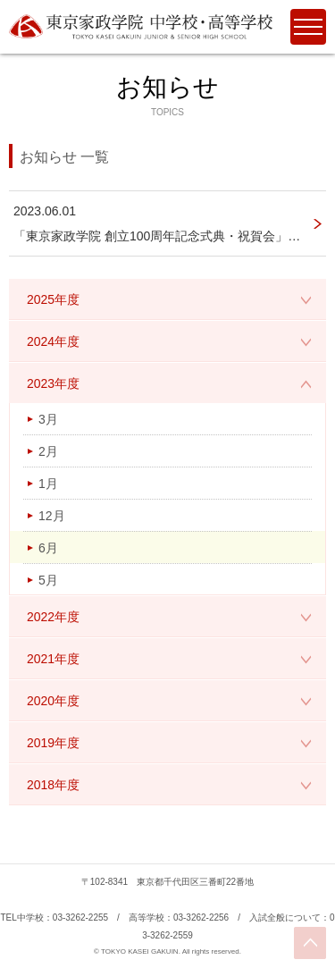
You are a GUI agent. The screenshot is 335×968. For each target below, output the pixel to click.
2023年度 (53, 383)
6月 (48, 548)
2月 (48, 451)
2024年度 (53, 341)
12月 (51, 516)
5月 (48, 580)
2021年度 (53, 659)
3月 (48, 419)
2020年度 (53, 701)
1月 (48, 483)
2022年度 (53, 617)
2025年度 (53, 299)
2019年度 (53, 743)
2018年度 (53, 785)
